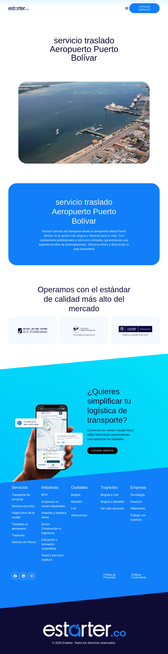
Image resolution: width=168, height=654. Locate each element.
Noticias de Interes (24, 542)
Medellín (76, 501)
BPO (44, 494)
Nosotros (136, 501)
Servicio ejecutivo (23, 506)
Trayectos (18, 535)
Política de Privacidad (109, 576)
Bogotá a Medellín (112, 501)
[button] (126, 8)
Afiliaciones (137, 508)
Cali (73, 508)
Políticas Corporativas (138, 576)
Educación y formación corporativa (49, 544)
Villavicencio (79, 515)
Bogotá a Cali (109, 494)
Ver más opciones (112, 508)
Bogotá (75, 494)
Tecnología (137, 494)
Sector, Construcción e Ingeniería (51, 529)
